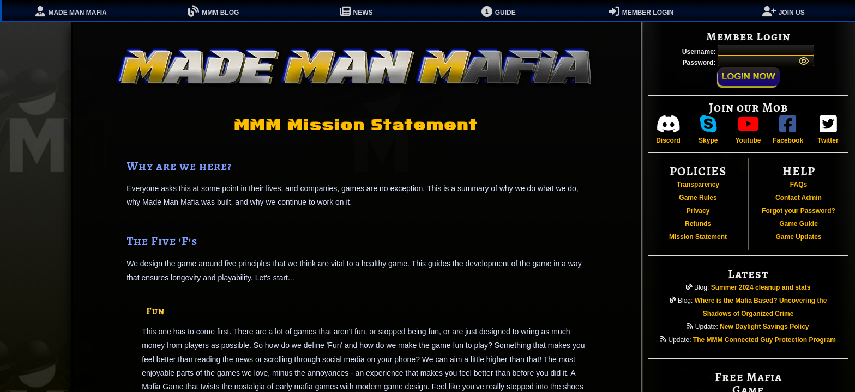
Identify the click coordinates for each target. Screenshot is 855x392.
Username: (700, 52)
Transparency (698, 184)
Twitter (827, 129)
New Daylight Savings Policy (764, 326)
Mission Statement (698, 237)
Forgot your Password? (798, 211)
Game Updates (798, 237)
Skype (708, 129)
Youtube (748, 129)
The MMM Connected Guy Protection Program (764, 340)
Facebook (788, 129)
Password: (699, 62)
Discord (668, 129)
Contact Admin (798, 197)
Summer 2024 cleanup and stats (761, 287)
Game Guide (798, 224)
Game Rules (697, 197)
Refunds (698, 224)
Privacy (698, 211)
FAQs (798, 184)
